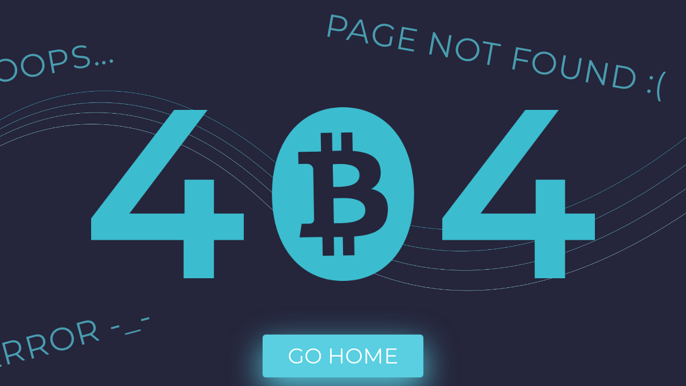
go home (343, 356)
